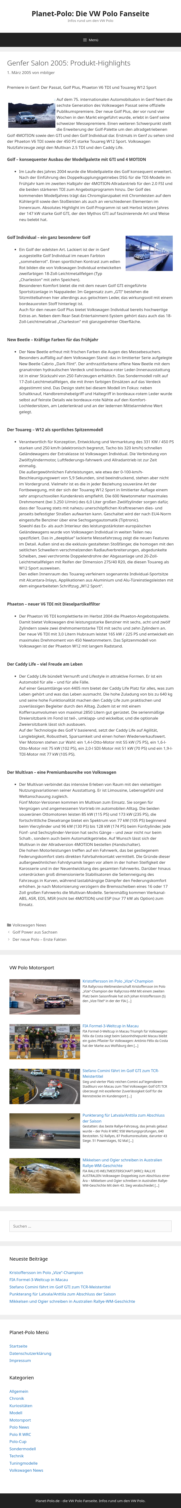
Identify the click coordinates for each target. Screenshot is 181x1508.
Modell (15, 1412)
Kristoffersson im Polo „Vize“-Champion (46, 1272)
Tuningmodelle (23, 1463)
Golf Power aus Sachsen (34, 932)
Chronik (16, 1398)
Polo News (19, 1427)
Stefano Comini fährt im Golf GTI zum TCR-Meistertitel (60, 1287)
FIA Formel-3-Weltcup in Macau (38, 1279)
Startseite (18, 1346)
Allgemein (18, 1391)
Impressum (20, 1360)
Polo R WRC (20, 1434)
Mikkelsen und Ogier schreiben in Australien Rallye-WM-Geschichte (72, 1301)
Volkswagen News (29, 925)
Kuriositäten (20, 1405)
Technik (16, 1456)
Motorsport (20, 1420)
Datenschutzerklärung (30, 1353)
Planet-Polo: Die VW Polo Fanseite (90, 13)
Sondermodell (22, 1448)
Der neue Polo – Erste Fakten (39, 939)
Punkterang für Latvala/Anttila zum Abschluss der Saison (62, 1294)
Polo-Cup (17, 1441)
